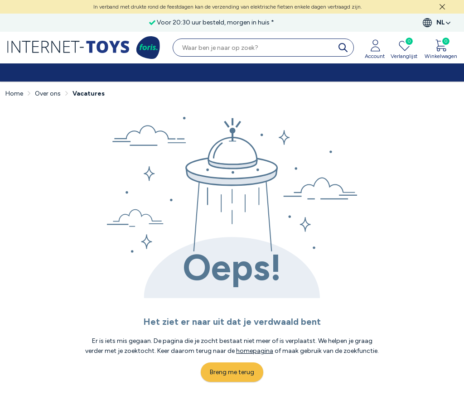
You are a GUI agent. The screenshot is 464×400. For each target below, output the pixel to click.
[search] (345, 48)
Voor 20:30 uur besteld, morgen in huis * (215, 22)
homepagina (254, 351)
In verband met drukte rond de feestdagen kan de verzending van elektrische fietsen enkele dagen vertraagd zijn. (227, 7)
